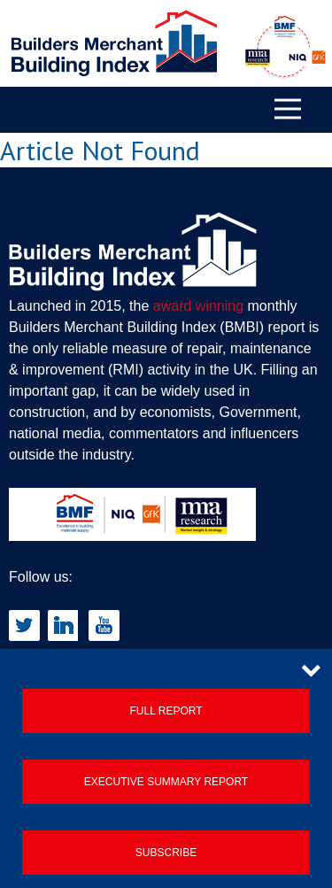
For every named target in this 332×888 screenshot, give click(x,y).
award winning (198, 305)
